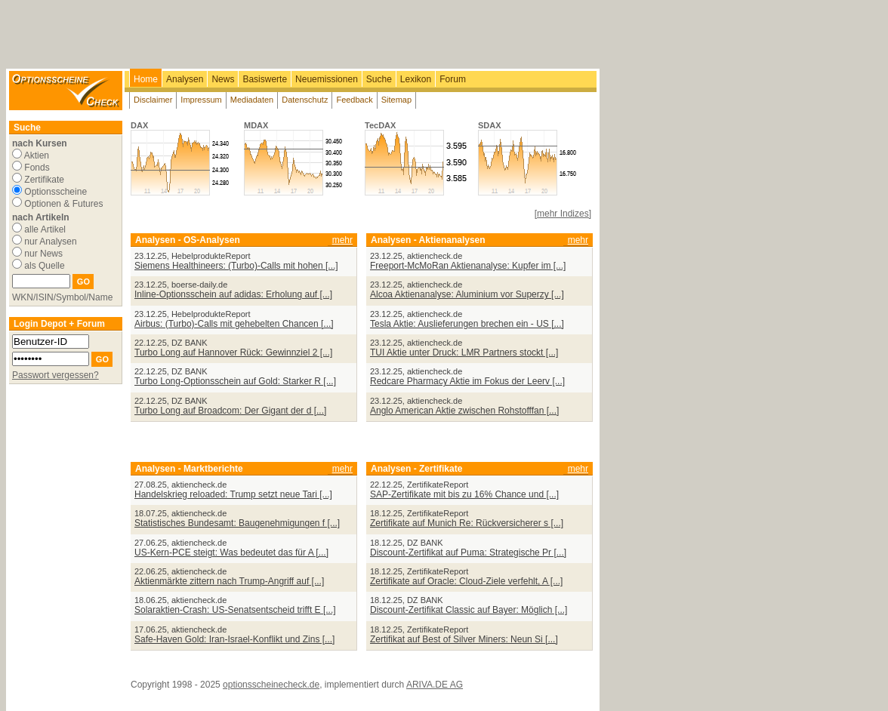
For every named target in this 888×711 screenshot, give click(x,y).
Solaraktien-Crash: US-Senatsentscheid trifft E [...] (235, 610)
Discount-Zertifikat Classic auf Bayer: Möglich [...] (468, 610)
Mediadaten (252, 99)
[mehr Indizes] (563, 213)
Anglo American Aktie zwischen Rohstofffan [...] (464, 410)
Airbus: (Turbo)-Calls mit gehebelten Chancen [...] (234, 324)
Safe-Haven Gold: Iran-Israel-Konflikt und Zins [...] (234, 639)
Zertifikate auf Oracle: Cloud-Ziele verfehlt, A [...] (466, 581)
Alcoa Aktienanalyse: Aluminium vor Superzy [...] (467, 294)
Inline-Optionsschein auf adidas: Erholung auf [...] (233, 294)
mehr (342, 240)
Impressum (200, 99)
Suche (379, 79)
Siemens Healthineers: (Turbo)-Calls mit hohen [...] (236, 265)
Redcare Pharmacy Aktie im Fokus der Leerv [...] (467, 381)
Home (146, 79)
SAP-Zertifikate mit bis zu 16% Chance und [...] (464, 494)
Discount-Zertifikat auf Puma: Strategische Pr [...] (468, 552)
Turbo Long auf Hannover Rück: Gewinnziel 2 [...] (233, 352)
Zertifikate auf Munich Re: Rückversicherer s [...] (466, 523)
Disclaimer (153, 99)
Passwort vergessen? (55, 375)
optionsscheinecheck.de (271, 684)
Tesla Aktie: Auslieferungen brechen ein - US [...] (467, 324)
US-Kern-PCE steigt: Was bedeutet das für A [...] (231, 552)
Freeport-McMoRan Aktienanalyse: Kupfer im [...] (468, 265)
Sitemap (396, 99)
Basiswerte (264, 79)
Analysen (184, 79)
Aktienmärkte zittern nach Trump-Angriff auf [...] (229, 581)
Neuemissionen (326, 79)
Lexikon (415, 79)
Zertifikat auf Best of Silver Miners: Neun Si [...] (464, 639)
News (222, 79)
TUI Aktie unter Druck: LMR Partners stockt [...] (464, 352)
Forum (452, 79)
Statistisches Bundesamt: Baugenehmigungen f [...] (237, 523)
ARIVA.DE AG (434, 684)
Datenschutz (305, 99)
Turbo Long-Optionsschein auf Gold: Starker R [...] (235, 381)
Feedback (354, 99)
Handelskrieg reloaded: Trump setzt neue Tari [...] (233, 494)
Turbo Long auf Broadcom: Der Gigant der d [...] (230, 410)
